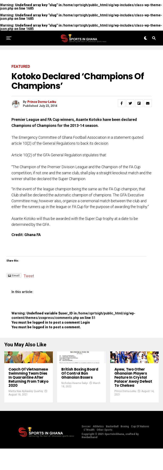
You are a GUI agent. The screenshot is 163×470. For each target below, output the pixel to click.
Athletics (98, 447)
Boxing (125, 447)
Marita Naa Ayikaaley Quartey (25, 412)
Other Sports (104, 451)
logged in (40, 327)
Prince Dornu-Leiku (41, 101)
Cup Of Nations (140, 447)
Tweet (29, 276)
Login (85, 322)
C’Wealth (89, 451)
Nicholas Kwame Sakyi (74, 399)
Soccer (86, 447)
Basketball (112, 447)
